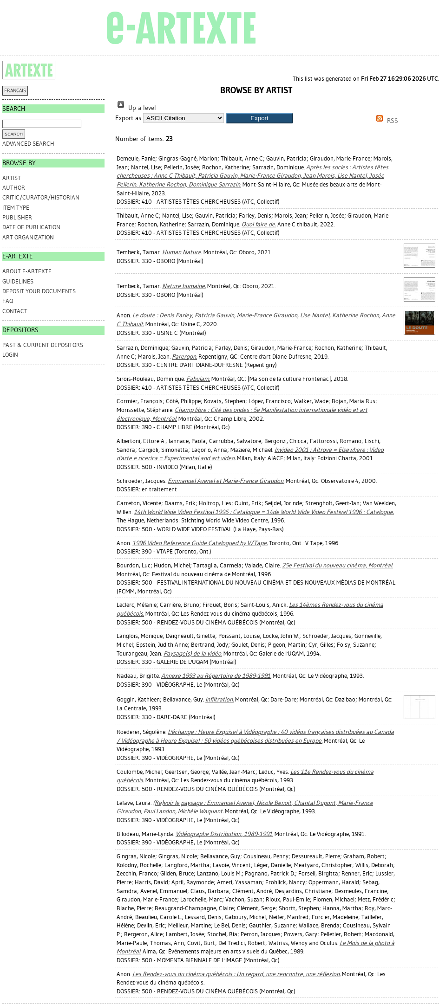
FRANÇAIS (15, 91)
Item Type (15, 207)
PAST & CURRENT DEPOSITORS (42, 344)
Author (13, 187)
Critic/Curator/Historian (40, 197)
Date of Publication (31, 227)
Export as (128, 118)
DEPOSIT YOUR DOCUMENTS (39, 291)
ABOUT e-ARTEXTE (27, 271)
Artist (11, 177)
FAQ (7, 300)
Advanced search (28, 143)
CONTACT (14, 311)
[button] (259, 118)
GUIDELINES (17, 281)
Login (10, 354)
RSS (385, 121)
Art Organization (28, 237)
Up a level (135, 108)
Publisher (17, 217)
